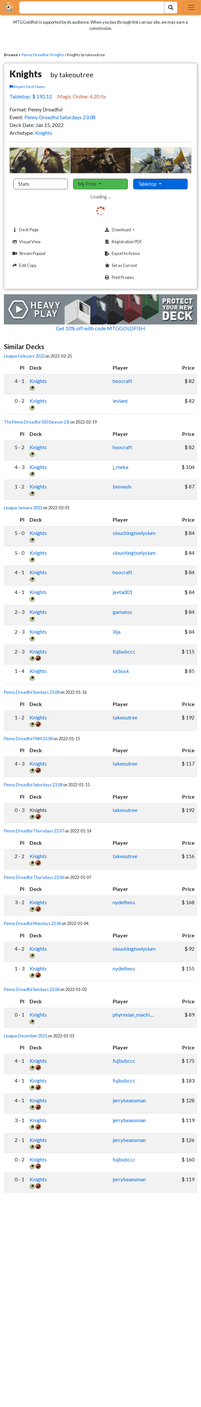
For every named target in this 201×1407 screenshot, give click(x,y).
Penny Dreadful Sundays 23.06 (31, 989)
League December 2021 (25, 1035)
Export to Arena (121, 253)
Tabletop (147, 184)
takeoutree (125, 717)
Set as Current (120, 265)
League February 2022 (24, 356)
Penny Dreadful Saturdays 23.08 (59, 117)
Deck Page (25, 230)
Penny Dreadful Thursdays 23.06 (34, 877)
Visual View (26, 242)
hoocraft (122, 381)
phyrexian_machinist (135, 1014)
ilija (116, 631)
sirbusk (121, 671)
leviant (120, 401)
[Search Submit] (171, 7)
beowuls (122, 486)
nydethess (124, 902)
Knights (57, 54)
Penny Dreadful (34, 54)
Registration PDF (122, 242)
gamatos (122, 612)
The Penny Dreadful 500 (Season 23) (36, 422)
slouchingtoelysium (134, 533)
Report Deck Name (27, 86)
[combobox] (88, 7)
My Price (87, 184)
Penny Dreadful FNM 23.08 (28, 738)
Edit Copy (24, 265)
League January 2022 (23, 507)
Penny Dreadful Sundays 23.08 (31, 692)
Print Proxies (118, 277)
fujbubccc (124, 651)
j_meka (120, 467)
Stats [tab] (23, 184)
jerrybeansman (129, 1100)
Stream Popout (28, 253)
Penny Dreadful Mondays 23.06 (32, 923)
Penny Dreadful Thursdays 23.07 (34, 830)
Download (129, 229)
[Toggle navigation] (191, 7)
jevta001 (122, 592)
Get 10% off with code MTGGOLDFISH (100, 328)
